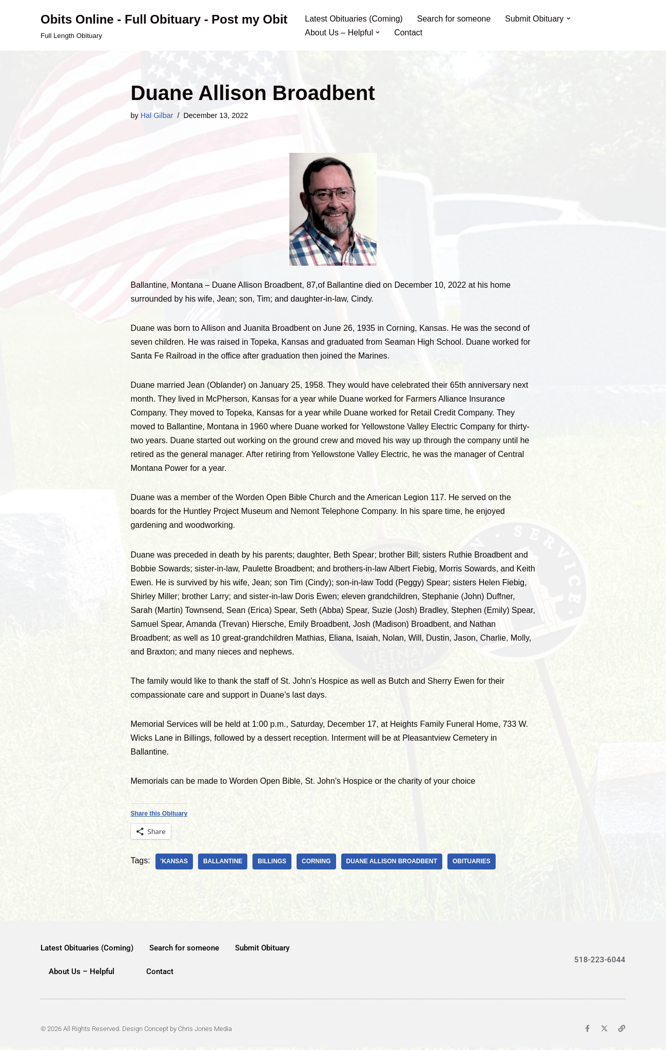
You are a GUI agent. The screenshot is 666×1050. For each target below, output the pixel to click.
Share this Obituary (159, 815)
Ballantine (223, 863)
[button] (569, 18)
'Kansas (174, 863)
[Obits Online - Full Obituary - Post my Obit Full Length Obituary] (164, 25)
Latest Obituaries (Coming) (354, 18)
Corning (316, 863)
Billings (272, 863)
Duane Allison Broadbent (392, 863)
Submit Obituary (262, 950)
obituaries (473, 863)
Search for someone (455, 18)
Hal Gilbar (157, 115)
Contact (409, 32)
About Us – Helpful (81, 974)
